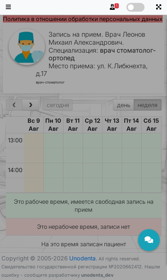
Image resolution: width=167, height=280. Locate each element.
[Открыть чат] (149, 240)
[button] (8, 7)
